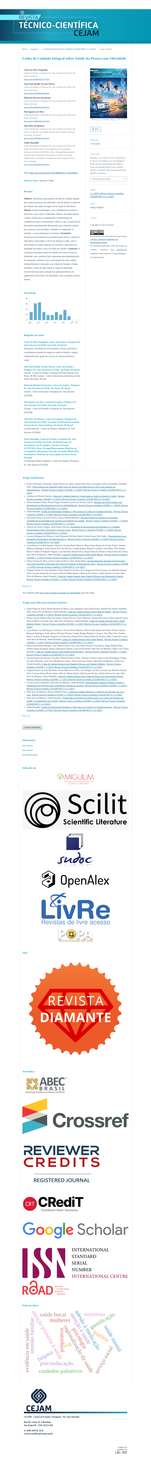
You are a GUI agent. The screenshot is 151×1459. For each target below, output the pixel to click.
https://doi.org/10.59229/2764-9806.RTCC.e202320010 (53, 173)
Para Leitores (27, 745)
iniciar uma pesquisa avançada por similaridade (60, 593)
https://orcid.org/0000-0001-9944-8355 (36, 93)
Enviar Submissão (32, 727)
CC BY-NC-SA (118, 249)
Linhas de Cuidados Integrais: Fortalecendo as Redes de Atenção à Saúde (85, 496)
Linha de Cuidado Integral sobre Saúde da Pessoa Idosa (60, 652)
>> (30, 586)
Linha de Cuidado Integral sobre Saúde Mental (82, 555)
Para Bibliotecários (30, 755)
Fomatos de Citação (101, 178)
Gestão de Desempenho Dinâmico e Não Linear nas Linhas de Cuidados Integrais (77, 511)
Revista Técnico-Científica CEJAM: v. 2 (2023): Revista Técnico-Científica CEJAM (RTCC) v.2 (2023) (72, 579)
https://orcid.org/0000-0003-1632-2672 (36, 138)
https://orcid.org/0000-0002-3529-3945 (36, 121)
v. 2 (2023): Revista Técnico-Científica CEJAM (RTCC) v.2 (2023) (69, 49)
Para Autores (27, 750)
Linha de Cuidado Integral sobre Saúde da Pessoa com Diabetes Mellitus (74, 664)
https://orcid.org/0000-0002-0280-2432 (36, 107)
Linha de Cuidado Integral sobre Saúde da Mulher (90, 612)
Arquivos (34, 49)
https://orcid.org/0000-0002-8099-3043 (36, 164)
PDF (96, 129)
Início (24, 49)
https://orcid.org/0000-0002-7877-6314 (36, 79)
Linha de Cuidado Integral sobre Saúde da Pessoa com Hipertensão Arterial (90, 576)
